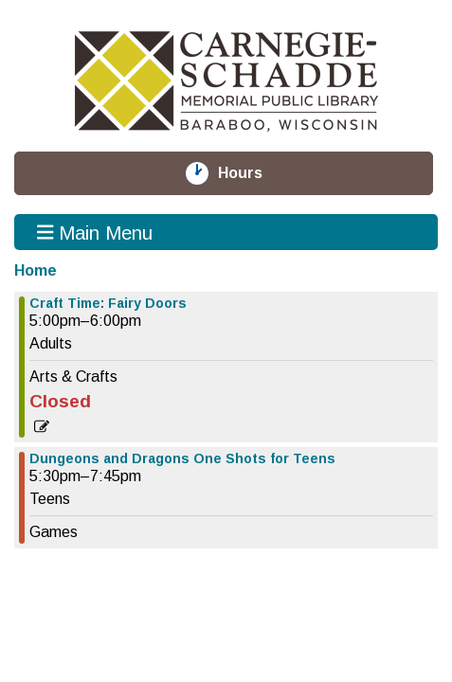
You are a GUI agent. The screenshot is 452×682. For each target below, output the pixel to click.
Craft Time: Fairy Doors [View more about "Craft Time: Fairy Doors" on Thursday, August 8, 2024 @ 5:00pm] (108, 303)
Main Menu (95, 232)
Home (35, 270)
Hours (251, 173)
